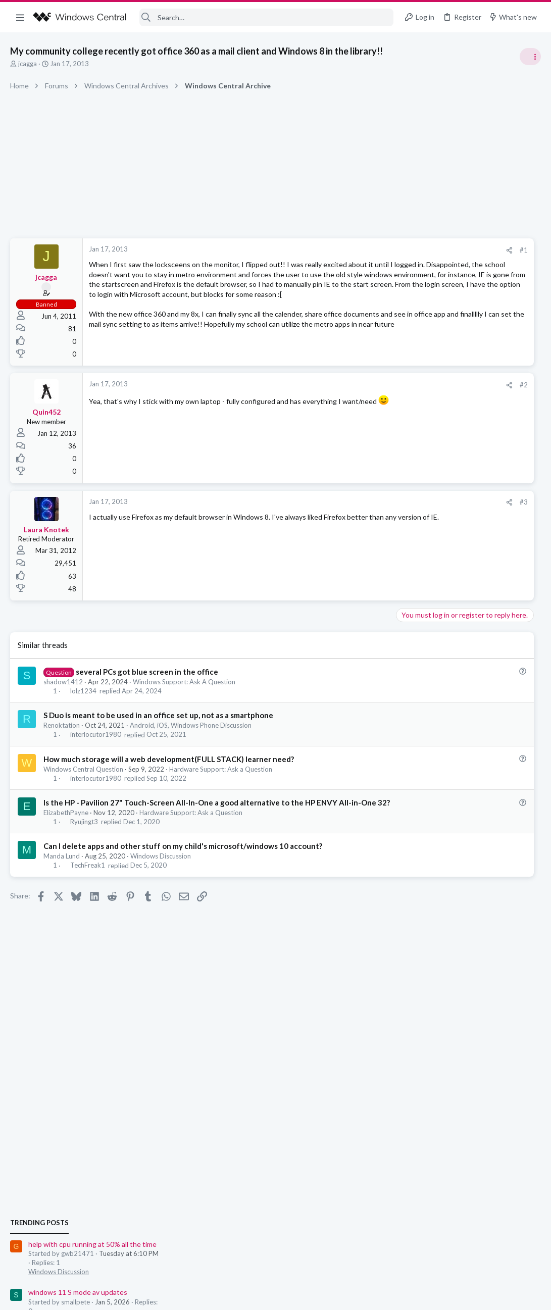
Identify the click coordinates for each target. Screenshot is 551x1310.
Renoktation (61, 730)
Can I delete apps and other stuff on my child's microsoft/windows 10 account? (182, 861)
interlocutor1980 (95, 739)
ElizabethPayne (65, 828)
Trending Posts (418, 546)
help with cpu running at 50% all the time (472, 568)
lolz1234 (83, 696)
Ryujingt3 (84, 837)
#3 (369, 507)
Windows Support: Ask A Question (184, 687)
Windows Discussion (160, 872)
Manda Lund (61, 872)
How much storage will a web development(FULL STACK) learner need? (168, 763)
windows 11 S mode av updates (457, 616)
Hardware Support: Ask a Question (220, 774)
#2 (369, 390)
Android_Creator (514, 729)
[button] (20, 17)
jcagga (27, 64)
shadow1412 (63, 687)
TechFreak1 (87, 881)
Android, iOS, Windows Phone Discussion (191, 730)
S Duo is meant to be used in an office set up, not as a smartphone (158, 720)
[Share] (355, 250)
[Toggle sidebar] (530, 56)
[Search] (266, 17)
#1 (369, 250)
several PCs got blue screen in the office (147, 676)
